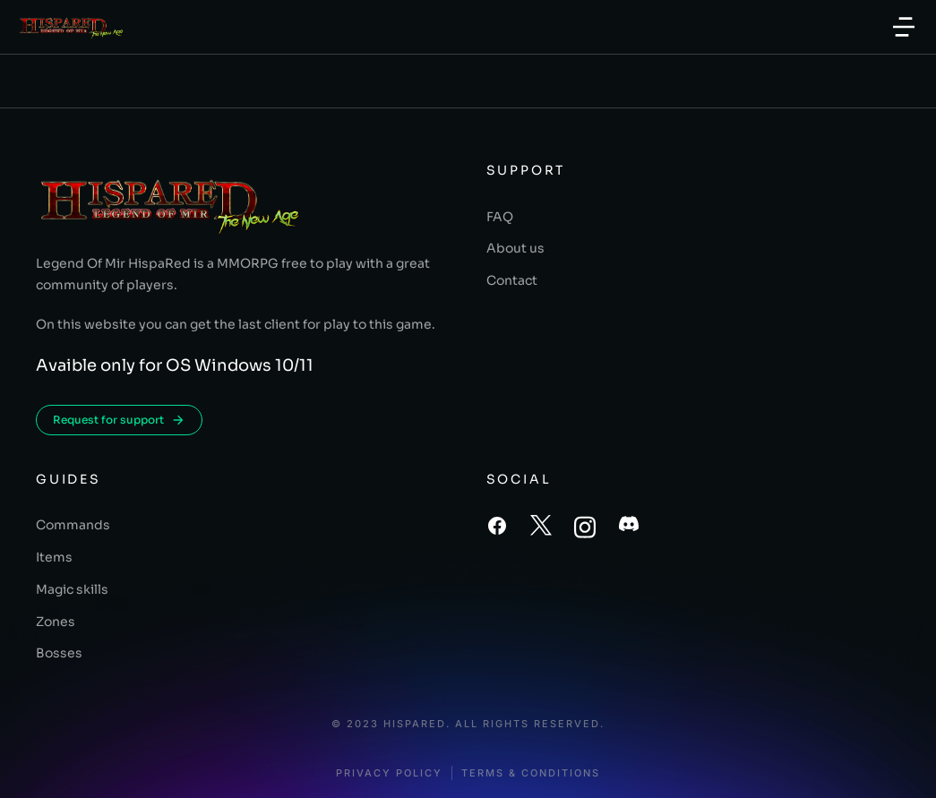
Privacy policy (389, 773)
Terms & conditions (530, 773)
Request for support (119, 420)
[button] (903, 27)
